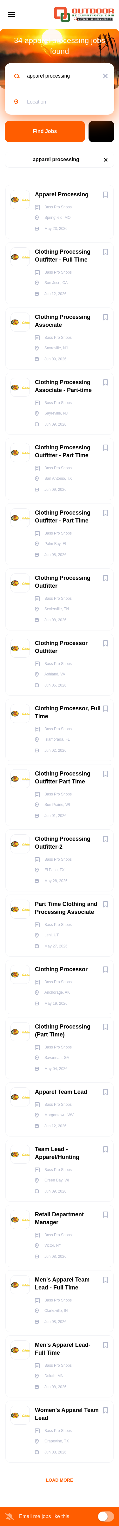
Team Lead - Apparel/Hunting (57, 1153)
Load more (59, 1480)
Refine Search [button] (101, 131)
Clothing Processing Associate (62, 321)
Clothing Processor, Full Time (68, 712)
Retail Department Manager (59, 1218)
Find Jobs (45, 131)
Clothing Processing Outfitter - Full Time (62, 256)
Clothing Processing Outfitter (62, 582)
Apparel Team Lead (61, 1092)
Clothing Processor (61, 969)
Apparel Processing (62, 194)
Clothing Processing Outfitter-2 (62, 843)
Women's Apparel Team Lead (67, 1414)
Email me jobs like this (44, 1516)
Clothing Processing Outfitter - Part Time (62, 451)
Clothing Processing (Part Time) (62, 1030)
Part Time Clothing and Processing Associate (66, 908)
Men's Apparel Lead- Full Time (62, 1349)
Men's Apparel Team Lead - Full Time (62, 1283)
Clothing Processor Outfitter (61, 647)
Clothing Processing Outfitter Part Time (62, 777)
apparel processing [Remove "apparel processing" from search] (56, 159)
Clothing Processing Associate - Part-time (63, 386)
